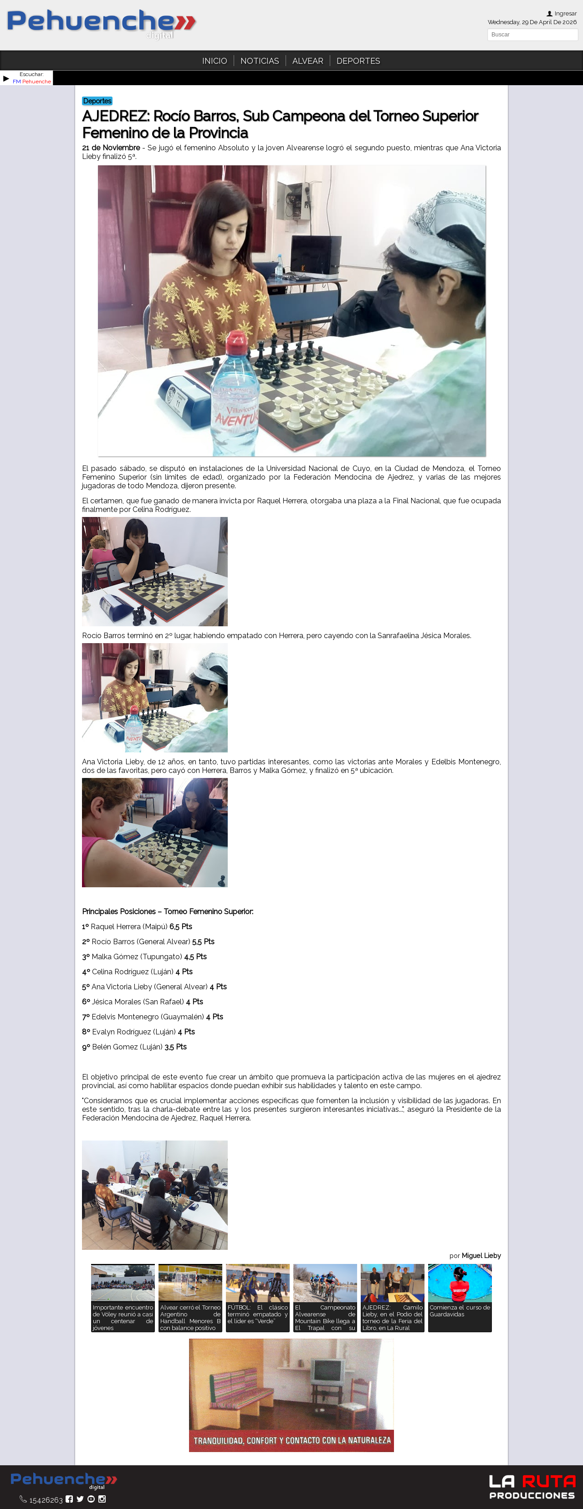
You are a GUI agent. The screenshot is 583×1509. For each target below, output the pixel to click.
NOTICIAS (259, 61)
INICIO (214, 61)
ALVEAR (307, 61)
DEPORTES (358, 61)
